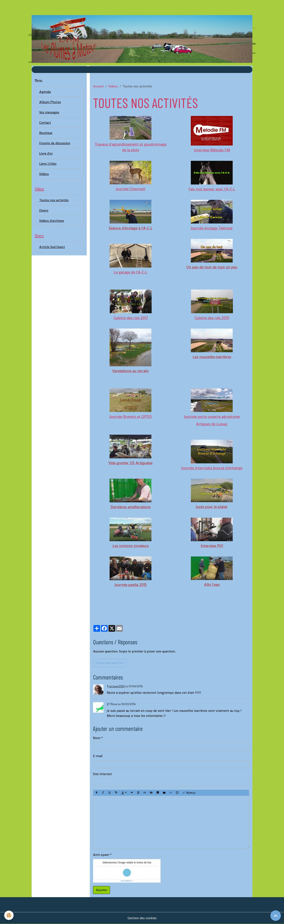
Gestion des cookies (142, 918)
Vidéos (113, 86)
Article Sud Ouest (52, 247)
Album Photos (50, 102)
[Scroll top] (275, 915)
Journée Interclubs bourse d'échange (211, 467)
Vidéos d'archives (51, 220)
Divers (43, 210)
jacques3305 (116, 686)
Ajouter (101, 890)
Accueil (98, 86)
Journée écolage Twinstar (212, 228)
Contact (45, 122)
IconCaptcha (126, 881)
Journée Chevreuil (130, 188)
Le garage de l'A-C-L (130, 272)
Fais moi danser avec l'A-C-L (211, 189)
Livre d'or (46, 153)
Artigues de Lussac (212, 423)
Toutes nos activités (54, 200)
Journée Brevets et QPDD (130, 416)
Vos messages (49, 112)
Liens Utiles (48, 163)
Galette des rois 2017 (131, 317)
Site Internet (102, 774)
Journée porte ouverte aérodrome (212, 416)
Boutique (45, 133)
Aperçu (188, 793)
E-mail (98, 756)
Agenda (45, 92)
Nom (96, 738)
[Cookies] (9, 915)
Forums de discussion (54, 143)
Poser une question (110, 663)
